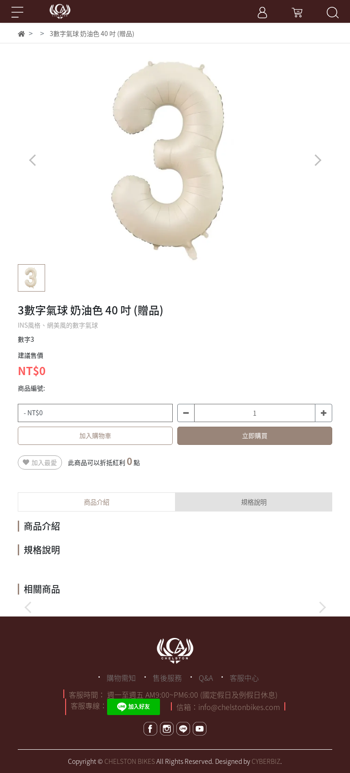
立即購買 (255, 435)
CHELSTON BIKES (129, 761)
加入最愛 (40, 462)
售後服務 (167, 677)
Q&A (206, 677)
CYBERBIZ (266, 761)
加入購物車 (95, 435)
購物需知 (121, 677)
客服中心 (244, 677)
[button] (317, 160)
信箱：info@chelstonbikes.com (228, 706)
